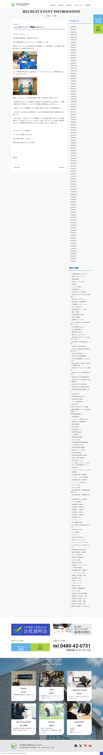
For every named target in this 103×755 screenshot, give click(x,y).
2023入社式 (75, 394)
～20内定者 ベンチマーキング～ (79, 565)
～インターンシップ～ (76, 583)
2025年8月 (73, 45)
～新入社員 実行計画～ (77, 562)
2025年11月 (74, 37)
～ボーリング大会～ (76, 485)
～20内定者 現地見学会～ (77, 557)
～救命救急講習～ (75, 279)
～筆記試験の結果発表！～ (77, 437)
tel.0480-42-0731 (72, 646)
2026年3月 (73, 27)
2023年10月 (74, 101)
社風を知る (69, 5)
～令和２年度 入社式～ (77, 529)
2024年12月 (74, 65)
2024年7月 (73, 78)
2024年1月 (73, 94)
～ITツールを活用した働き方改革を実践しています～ (80, 323)
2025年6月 (73, 50)
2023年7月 (73, 109)
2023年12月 (74, 96)
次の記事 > (61, 167)
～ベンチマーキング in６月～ (78, 572)
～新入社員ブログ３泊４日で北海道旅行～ (80, 295)
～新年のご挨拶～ (75, 312)
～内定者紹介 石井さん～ (77, 512)
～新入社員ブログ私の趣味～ (79, 292)
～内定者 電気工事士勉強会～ (78, 447)
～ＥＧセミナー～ (75, 534)
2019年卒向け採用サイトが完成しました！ (80, 607)
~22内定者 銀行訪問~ (76, 452)
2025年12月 (74, 34)
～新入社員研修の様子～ (77, 522)
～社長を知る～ (75, 467)
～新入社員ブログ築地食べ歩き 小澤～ (80, 342)
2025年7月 (73, 47)
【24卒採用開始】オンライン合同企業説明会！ (80, 410)
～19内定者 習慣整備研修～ (78, 588)
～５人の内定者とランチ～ (77, 444)
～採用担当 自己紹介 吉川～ (79, 603)
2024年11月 (74, 68)
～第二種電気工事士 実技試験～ (79, 479)
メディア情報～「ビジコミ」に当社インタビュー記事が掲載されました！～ (80, 463)
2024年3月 (73, 88)
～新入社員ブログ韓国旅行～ (79, 301)
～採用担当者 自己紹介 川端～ (79, 596)
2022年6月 (73, 142)
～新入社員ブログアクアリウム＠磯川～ (80, 368)
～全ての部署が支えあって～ (78, 327)
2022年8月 (73, 137)
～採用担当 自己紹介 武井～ (79, 598)
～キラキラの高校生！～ (77, 501)
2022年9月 (73, 135)
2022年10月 (74, 132)
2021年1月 (73, 186)
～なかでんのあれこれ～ (77, 306)
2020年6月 (73, 204)
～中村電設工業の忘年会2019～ (79, 549)
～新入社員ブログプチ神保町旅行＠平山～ (80, 373)
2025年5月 (73, 52)
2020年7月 (73, 202)
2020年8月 (73, 199)
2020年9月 (73, 197)
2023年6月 (73, 112)
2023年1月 (73, 124)
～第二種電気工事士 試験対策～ (79, 570)
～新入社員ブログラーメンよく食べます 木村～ (80, 338)
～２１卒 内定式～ (76, 487)
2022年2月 (73, 153)
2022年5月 (73, 145)
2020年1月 (73, 217)
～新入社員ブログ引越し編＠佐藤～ (80, 386)
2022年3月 (73, 150)
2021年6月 (73, 173)
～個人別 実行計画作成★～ (78, 457)
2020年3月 (73, 212)
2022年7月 (73, 140)
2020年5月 (73, 207)
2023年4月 (73, 117)
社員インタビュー (78, 5)
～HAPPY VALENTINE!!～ (77, 537)
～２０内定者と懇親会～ (77, 567)
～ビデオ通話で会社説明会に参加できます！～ (80, 526)
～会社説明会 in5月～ (76, 578)
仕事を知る (61, 5)
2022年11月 (74, 130)
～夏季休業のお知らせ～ (77, 332)
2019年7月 (73, 233)
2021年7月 (73, 171)
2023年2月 (73, 122)
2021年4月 (73, 178)
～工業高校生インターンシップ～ (79, 304)
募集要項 (88, 5)
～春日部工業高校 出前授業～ (79, 552)
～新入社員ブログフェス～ (78, 299)
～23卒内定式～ (75, 404)
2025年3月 (73, 58)
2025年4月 (73, 55)
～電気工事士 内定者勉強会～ (79, 421)
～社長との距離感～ (76, 317)
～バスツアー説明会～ (76, 286)
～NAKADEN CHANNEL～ (78, 514)
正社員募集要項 (98, 28)
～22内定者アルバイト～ (77, 429)
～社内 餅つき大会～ (76, 585)
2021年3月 (73, 181)
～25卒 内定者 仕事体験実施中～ (79, 356)
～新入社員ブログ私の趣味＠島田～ (80, 377)
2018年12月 (74, 245)
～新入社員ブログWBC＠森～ (79, 384)
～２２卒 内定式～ (76, 439)
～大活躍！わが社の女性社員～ (79, 346)
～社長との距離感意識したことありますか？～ (80, 359)
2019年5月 (73, 238)
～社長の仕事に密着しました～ (79, 353)
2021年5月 (73, 176)
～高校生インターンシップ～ (78, 276)
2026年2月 (73, 29)
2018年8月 (73, 256)
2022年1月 (73, 155)
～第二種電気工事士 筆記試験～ (79, 499)
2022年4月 (73, 148)
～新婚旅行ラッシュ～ (78, 319)
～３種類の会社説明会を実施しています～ (80, 390)
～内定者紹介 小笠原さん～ (78, 509)
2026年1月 (73, 32)
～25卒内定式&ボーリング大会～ (79, 309)
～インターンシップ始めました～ (79, 482)
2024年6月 (73, 81)
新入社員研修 (75, 424)
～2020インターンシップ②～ (78, 539)
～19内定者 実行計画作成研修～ (79, 593)
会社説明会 (98, 19)
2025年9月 (73, 42)
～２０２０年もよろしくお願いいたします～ (80, 546)
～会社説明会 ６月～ (76, 517)
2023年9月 (73, 104)
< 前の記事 (16, 167)
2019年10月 (74, 225)
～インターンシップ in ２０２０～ (80, 542)
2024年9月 (73, 73)
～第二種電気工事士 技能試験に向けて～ (80, 495)
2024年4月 (73, 86)
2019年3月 (73, 240)
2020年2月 (73, 215)
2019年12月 (74, 220)
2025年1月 (73, 63)
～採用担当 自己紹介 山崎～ (79, 575)
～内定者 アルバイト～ (77, 580)
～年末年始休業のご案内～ (77, 314)
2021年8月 (73, 168)
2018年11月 (74, 248)
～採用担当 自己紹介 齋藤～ (79, 601)
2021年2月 (73, 184)
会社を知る (53, 5)
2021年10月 (74, 163)
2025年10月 (74, 39)
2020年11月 (74, 191)
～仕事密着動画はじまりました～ (79, 274)
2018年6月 (73, 261)
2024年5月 (73, 83)
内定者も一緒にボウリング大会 (79, 406)
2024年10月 (74, 70)
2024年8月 (73, 76)
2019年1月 (73, 243)
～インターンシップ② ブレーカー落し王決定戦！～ (80, 471)
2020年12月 (74, 189)
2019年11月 (74, 222)
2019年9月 (73, 227)
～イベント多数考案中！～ (77, 401)
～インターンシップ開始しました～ (80, 419)
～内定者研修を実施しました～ (79, 396)
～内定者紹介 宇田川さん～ (78, 507)
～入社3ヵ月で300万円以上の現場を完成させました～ (80, 350)
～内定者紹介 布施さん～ (77, 504)
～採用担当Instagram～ (77, 432)
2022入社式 (75, 426)
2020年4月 (73, 209)
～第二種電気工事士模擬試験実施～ (80, 442)
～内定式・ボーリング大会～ (78, 281)
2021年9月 (73, 166)
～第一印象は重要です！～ (77, 329)
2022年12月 (74, 127)
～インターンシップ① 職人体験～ (80, 477)
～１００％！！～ (75, 520)
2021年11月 (74, 160)
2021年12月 (74, 158)
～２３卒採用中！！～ (76, 434)
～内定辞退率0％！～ (76, 416)
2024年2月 (73, 91)
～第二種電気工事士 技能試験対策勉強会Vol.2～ (80, 491)
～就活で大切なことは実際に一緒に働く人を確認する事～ (80, 364)
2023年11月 (74, 99)
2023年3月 (73, 119)
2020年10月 (74, 194)
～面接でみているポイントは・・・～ (80, 334)
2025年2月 (73, 60)
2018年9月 (73, 253)
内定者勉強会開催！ (76, 414)
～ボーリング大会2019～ (77, 554)
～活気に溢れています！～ (77, 460)
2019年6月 (73, 235)
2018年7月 (73, 258)
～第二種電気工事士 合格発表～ (79, 474)
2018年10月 (74, 251)
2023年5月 (73, 114)
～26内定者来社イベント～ (77, 289)
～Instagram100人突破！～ (77, 399)
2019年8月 (73, 230)
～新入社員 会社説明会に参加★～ (79, 455)
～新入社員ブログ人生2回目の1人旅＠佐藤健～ (80, 380)
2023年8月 (73, 106)
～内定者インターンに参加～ (78, 450)
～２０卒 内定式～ (76, 560)
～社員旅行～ (74, 284)
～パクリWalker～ (75, 532)
